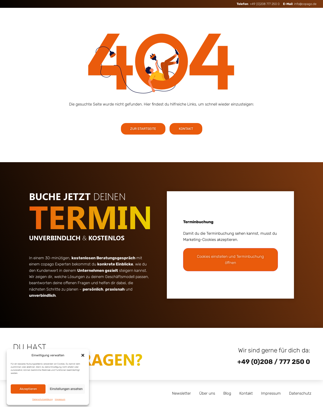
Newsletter (181, 393)
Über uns (207, 393)
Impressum (60, 399)
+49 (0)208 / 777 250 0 (273, 362)
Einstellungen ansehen (66, 389)
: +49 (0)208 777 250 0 (258, 4)
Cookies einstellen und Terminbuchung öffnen (230, 259)
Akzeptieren (28, 389)
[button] (83, 355)
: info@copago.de (299, 4)
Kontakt (246, 393)
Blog (227, 393)
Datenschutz (300, 393)
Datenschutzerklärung (42, 399)
